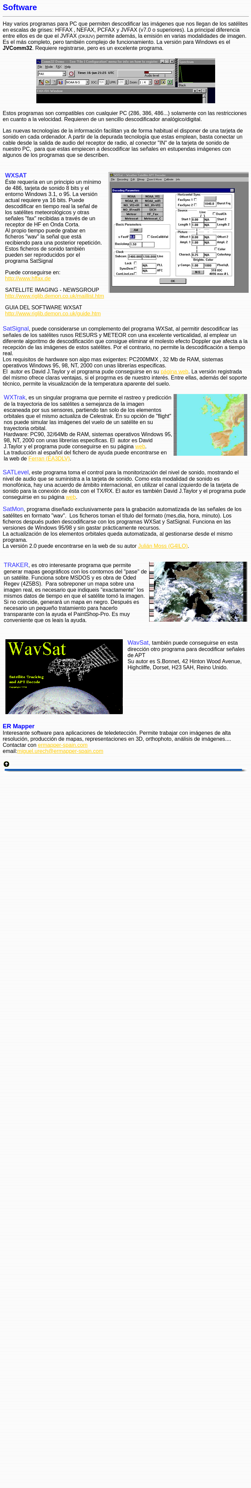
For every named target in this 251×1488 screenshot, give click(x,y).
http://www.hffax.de (28, 278)
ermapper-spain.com (63, 745)
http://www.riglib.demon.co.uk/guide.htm (53, 313)
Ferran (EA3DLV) (49, 458)
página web (174, 371)
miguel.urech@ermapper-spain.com (60, 751)
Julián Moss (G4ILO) (163, 546)
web (140, 446)
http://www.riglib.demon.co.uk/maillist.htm (54, 296)
